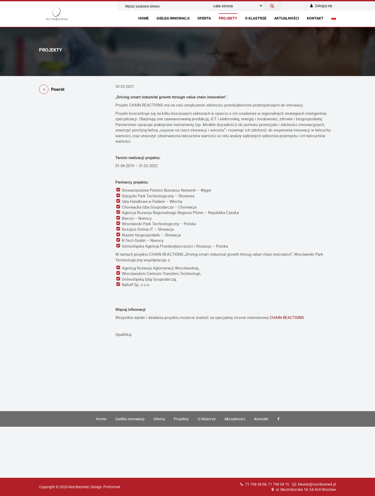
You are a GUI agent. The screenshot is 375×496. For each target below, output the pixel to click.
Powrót (51, 90)
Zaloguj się (321, 5)
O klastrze (255, 18)
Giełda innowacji (173, 18)
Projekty (228, 18)
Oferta (204, 18)
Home (143, 18)
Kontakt (315, 18)
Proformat (111, 486)
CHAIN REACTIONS (287, 317)
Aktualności (286, 18)
